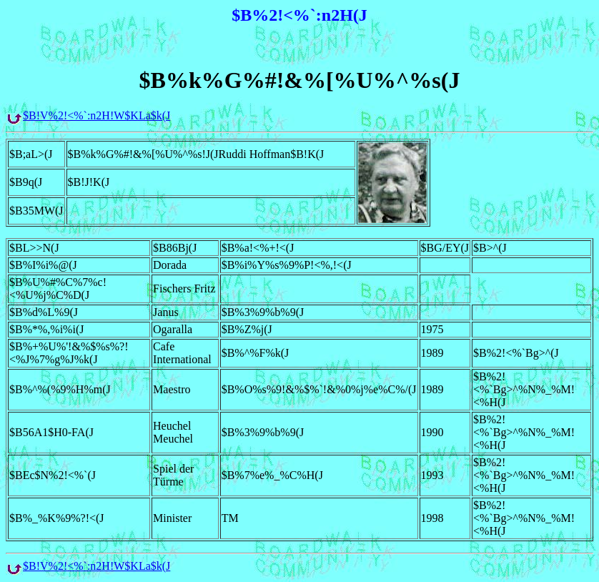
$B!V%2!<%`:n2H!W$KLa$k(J (96, 115)
